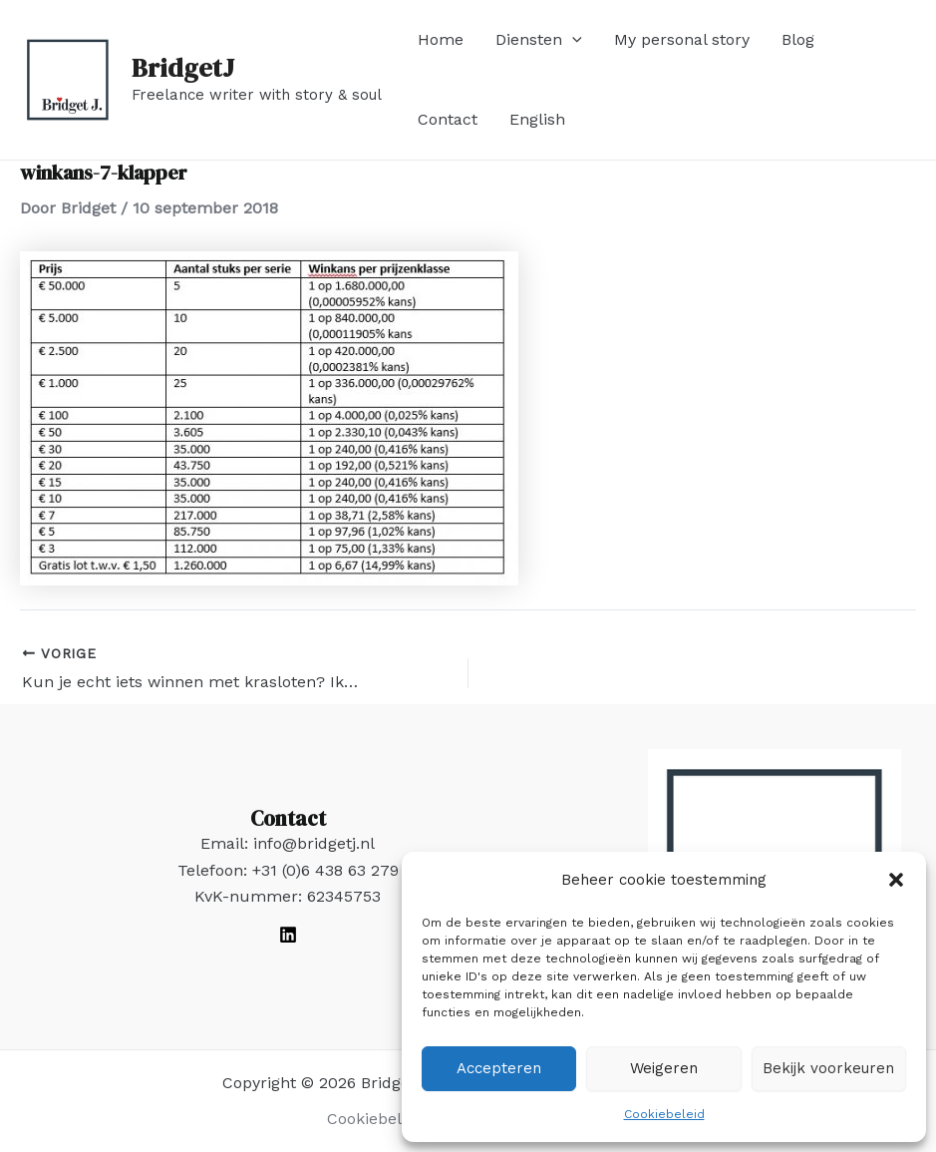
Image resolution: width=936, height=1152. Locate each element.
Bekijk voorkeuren (828, 1068)
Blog (797, 39)
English (537, 119)
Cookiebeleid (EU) (395, 1118)
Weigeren (664, 1068)
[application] (572, 40)
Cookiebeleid (664, 1114)
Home (441, 39)
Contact (447, 119)
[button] (896, 880)
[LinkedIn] (288, 935)
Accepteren (499, 1068)
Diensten (538, 40)
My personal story (682, 39)
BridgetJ (183, 68)
